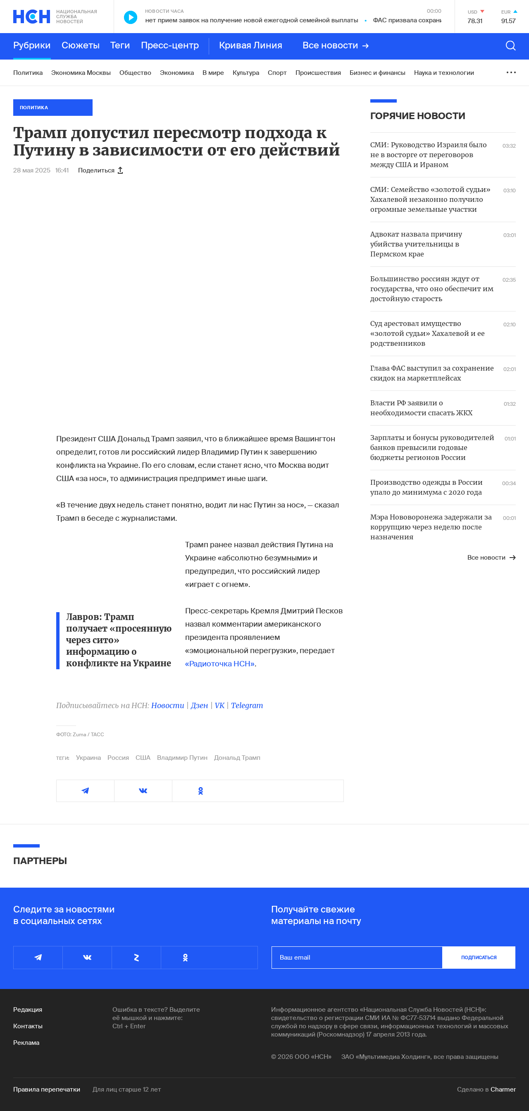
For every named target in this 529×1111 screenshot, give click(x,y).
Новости (167, 705)
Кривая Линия (250, 46)
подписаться (479, 957)
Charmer (503, 1089)
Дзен (199, 705)
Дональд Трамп (237, 758)
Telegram (247, 705)
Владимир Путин (182, 758)
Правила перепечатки (46, 1089)
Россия (118, 758)
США (143, 758)
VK (219, 705)
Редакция (27, 1010)
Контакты (28, 1026)
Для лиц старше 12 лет (127, 1089)
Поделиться (100, 170)
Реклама (26, 1043)
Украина (88, 758)
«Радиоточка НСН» (220, 664)
